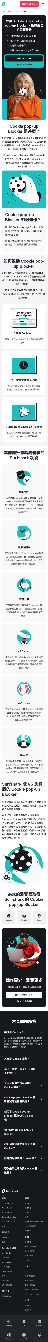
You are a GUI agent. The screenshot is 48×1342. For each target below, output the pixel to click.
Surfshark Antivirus (9, 1217)
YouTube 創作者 (31, 1246)
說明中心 (28, 1305)
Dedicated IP (7, 1271)
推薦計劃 (28, 1260)
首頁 (4, 11)
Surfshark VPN (7, 1203)
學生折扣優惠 (29, 1251)
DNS (26, 1271)
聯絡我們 (28, 1231)
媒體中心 (28, 1208)
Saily (4, 1242)
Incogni (5, 1237)
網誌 (26, 1217)
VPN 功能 (5, 1258)
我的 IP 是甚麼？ (30, 1276)
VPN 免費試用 (7, 1285)
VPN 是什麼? (6, 1253)
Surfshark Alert (7, 1212)
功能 (9, 11)
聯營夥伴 (28, 1242)
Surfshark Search (8, 1222)
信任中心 (28, 1212)
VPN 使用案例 (7, 1262)
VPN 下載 (5, 1280)
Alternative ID (7, 1208)
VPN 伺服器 (6, 1267)
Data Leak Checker (32, 1294)
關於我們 (28, 1203)
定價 (3, 1226)
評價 (3, 1276)
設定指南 (28, 1310)
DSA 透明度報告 (30, 1226)
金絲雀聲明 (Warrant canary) (35, 1222)
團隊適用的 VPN (7, 1296)
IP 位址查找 (29, 1280)
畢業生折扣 (29, 1256)
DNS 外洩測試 (30, 1285)
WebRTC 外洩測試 (31, 1290)
